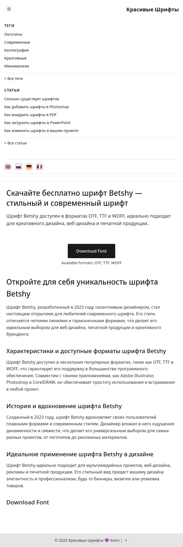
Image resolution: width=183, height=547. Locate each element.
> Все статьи (15, 142)
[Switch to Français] (39, 166)
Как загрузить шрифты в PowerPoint (37, 122)
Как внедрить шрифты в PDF (30, 114)
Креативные (15, 58)
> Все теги (13, 78)
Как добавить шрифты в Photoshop (36, 106)
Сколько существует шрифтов (31, 98)
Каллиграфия (16, 50)
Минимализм (16, 66)
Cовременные (17, 42)
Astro (115, 540)
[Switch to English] (8, 166)
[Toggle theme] (9, 9)
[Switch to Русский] (18, 166)
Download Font (91, 251)
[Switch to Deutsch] (29, 166)
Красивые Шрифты (152, 9)
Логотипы (13, 34)
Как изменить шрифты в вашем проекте (41, 130)
